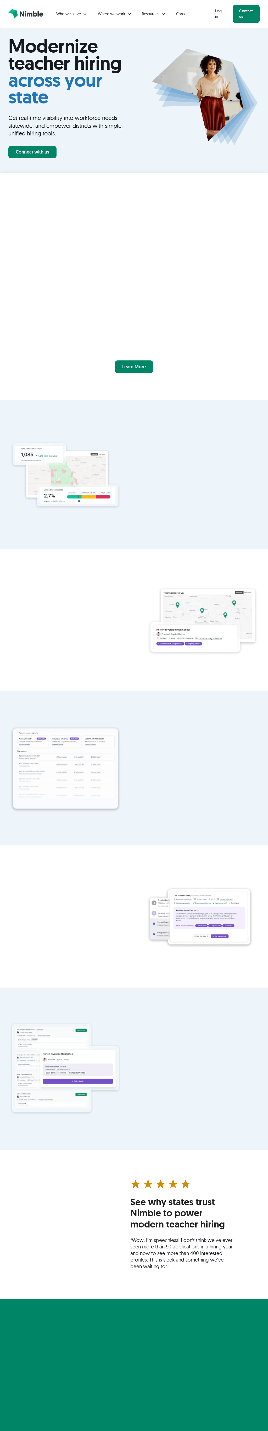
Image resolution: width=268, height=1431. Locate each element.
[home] (25, 14)
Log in (218, 13)
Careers (182, 13)
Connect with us (32, 152)
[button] (71, 14)
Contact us (246, 13)
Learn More (134, 367)
